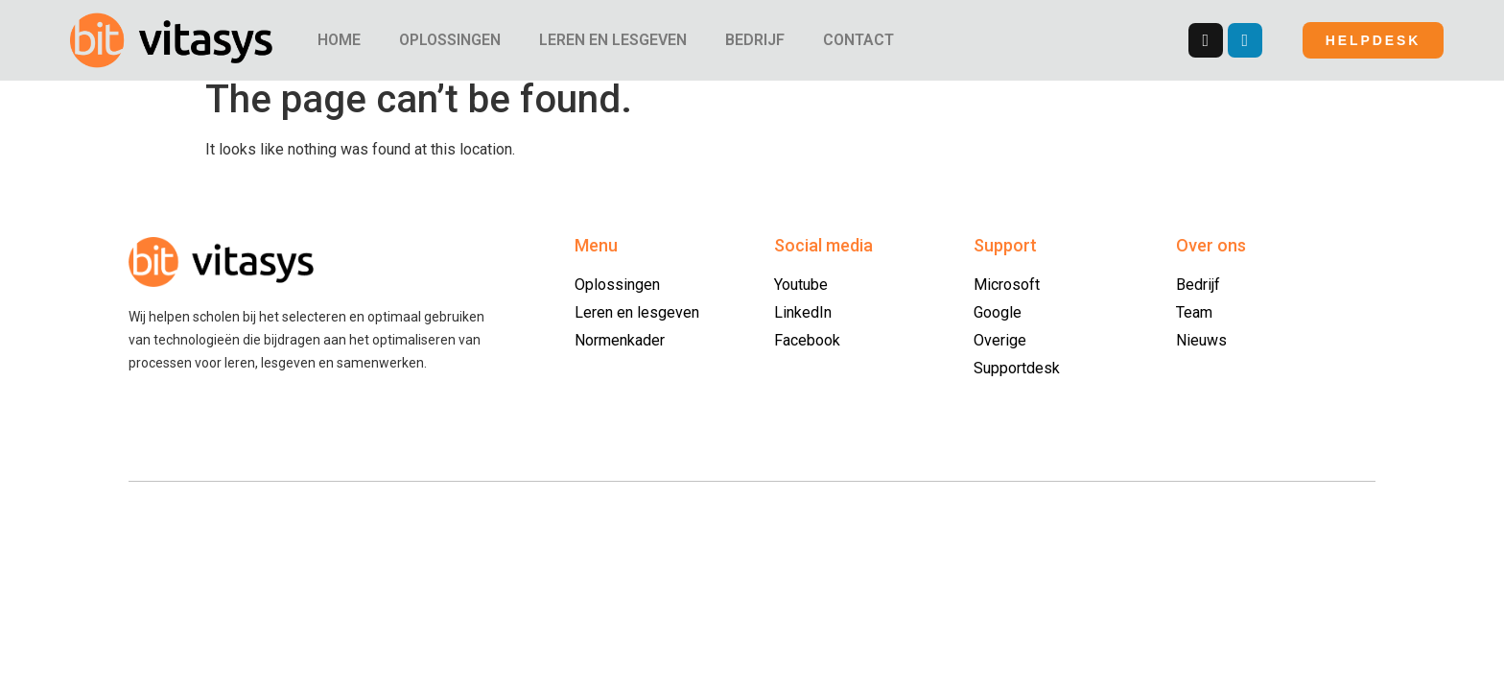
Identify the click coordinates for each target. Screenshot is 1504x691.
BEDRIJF (755, 40)
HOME (339, 40)
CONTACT (858, 40)
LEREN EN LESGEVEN (613, 40)
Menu (596, 257)
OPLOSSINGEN (450, 40)
